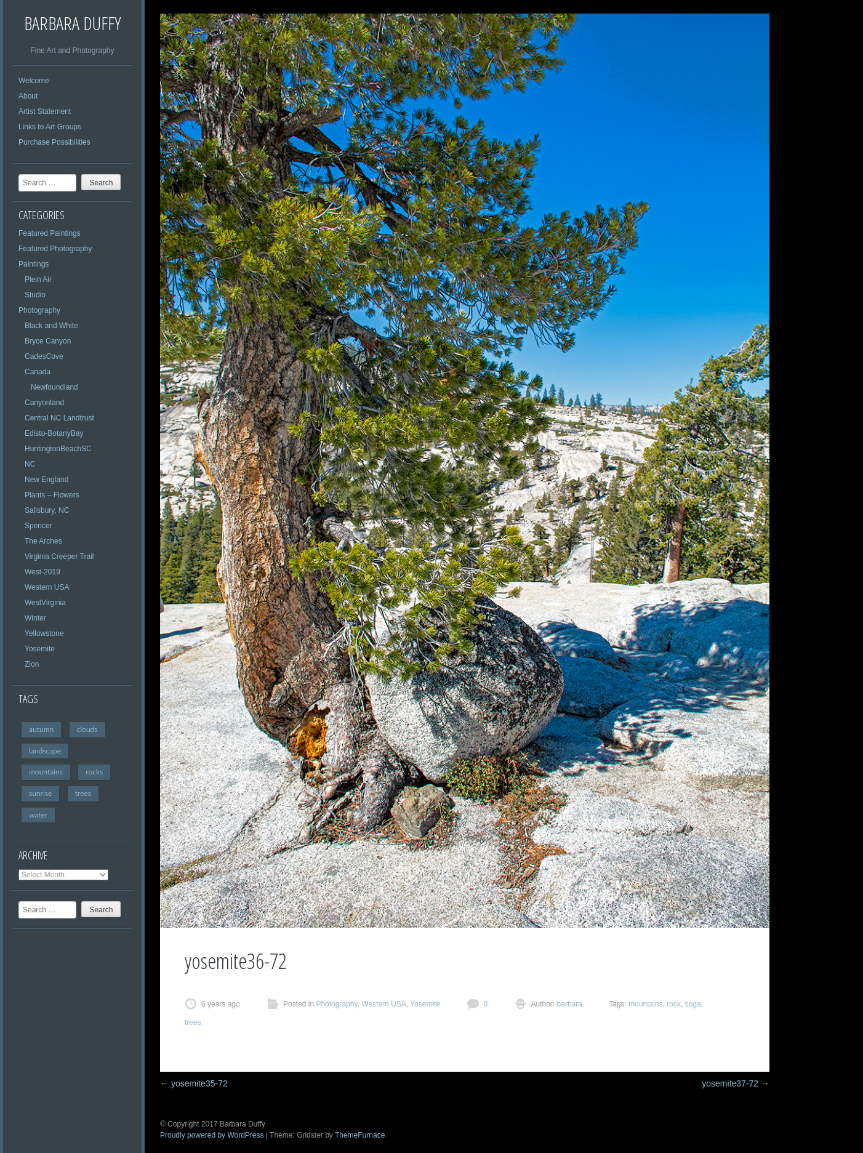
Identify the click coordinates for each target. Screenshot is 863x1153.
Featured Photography (55, 248)
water (38, 814)
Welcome (33, 80)
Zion (32, 664)
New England (46, 479)
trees (83, 793)
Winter (35, 618)
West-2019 (42, 572)
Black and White (51, 325)
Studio (35, 295)
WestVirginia (45, 602)
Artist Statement (44, 111)
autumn (41, 729)
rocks (94, 771)
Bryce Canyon (48, 341)
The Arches (43, 541)
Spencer (38, 525)
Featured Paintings (49, 233)
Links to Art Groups (49, 127)
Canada (37, 372)
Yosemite (40, 649)
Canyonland (44, 402)
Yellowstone (44, 633)
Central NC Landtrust (59, 418)
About (28, 96)
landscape (45, 750)
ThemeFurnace (360, 1135)
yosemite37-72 (735, 1083)
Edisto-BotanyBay (54, 433)
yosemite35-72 (194, 1083)
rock (674, 1004)
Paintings (33, 264)
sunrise (40, 793)
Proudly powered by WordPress (212, 1135)
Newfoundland (54, 387)
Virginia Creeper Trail (59, 556)
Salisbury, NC (47, 510)
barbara (568, 1004)
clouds (87, 729)
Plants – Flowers (52, 495)
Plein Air (38, 279)
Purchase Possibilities (54, 142)
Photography (39, 310)
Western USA (47, 587)
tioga (693, 1004)
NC (30, 464)
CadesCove (44, 356)
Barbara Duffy (72, 23)
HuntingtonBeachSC (58, 448)
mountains (46, 771)
